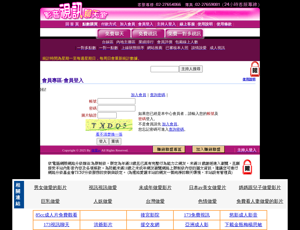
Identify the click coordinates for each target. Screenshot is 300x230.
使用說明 (249, 79)
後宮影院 (150, 214)
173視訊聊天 (56, 224)
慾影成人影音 (243, 214)
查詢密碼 (157, 95)
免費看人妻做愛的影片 (259, 201)
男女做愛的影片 (50, 187)
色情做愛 (207, 201)
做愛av (96, 150)
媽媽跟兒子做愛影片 (260, 187)
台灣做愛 (155, 201)
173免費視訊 (197, 214)
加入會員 (138, 95)
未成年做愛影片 (155, 187)
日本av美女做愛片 (207, 187)
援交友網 (150, 224)
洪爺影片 (103, 224)
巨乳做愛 (50, 201)
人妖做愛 (102, 201)
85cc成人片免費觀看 (56, 214)
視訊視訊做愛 (103, 187)
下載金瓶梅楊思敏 (243, 224)
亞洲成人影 (197, 224)
